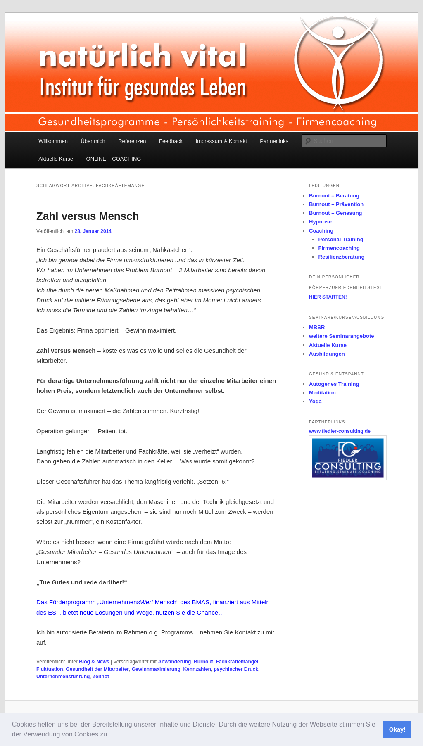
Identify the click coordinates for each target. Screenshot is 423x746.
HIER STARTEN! (328, 297)
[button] (112, 735)
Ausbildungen (327, 354)
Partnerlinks (274, 141)
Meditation (322, 393)
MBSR (317, 327)
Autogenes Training (334, 384)
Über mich (93, 141)
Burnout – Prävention (336, 204)
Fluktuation (49, 669)
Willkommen (53, 141)
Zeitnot (101, 676)
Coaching (321, 231)
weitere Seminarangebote (341, 336)
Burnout (203, 662)
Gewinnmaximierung (156, 669)
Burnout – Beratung (334, 195)
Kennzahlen (197, 669)
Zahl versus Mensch (87, 216)
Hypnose (320, 222)
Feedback (171, 141)
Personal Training (341, 239)
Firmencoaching (339, 248)
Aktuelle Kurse (55, 159)
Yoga (315, 401)
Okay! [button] (397, 729)
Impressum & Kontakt (221, 141)
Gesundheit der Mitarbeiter (97, 669)
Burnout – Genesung (335, 213)
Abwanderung (174, 662)
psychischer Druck (236, 669)
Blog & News (94, 662)
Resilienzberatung (341, 257)
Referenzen (132, 141)
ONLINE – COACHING (113, 159)
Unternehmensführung (63, 676)
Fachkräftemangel (237, 662)
